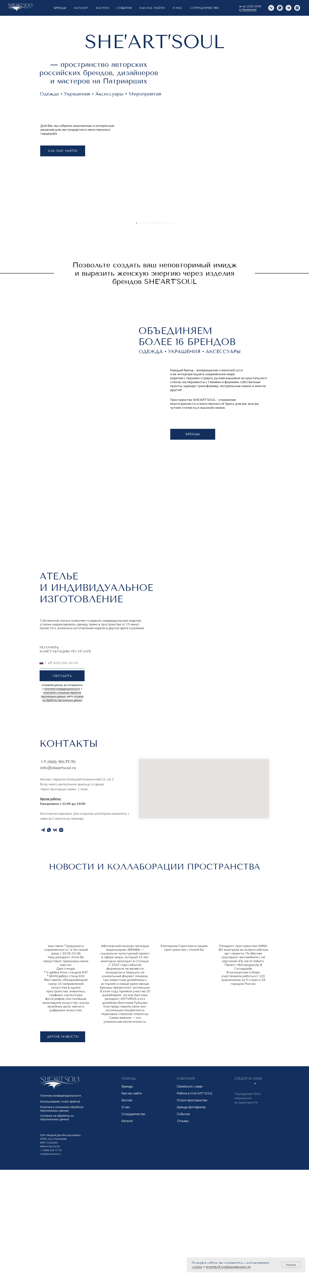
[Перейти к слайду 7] (153, 331)
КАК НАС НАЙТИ (152, 8)
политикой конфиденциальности (228, 1267)
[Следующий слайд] (210, 271)
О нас (126, 1215)
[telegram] (42, 938)
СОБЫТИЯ (124, 8)
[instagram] (297, 8)
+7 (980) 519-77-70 (57, 870)
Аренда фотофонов (191, 1215)
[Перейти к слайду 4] (144, 331)
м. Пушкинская (248, 9)
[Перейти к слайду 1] (136, 331)
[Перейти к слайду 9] (158, 331)
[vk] (55, 938)
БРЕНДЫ (60, 8)
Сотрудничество (204, 8)
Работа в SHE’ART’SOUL (195, 1201)
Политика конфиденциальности (60, 1204)
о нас (177, 8)
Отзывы (183, 1229)
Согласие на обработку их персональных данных (57, 1225)
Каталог (81, 8)
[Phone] (271, 8)
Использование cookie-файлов (60, 1210)
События (183, 1222)
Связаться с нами (189, 1195)
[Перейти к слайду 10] (161, 331)
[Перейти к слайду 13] (169, 331)
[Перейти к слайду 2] (139, 331)
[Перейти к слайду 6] (150, 331)
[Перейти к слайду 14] (172, 331)
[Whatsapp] (280, 8)
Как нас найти (132, 1201)
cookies (197, 1267)
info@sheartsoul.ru (58, 876)
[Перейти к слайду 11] (164, 331)
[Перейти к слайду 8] (155, 331)
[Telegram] (288, 8)
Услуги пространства (192, 1208)
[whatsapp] (49, 938)
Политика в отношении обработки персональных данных (61, 1217)
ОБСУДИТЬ (62, 784)
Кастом (127, 1208)
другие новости (62, 1145)
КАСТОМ (102, 8)
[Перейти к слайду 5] (147, 331)
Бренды (127, 1195)
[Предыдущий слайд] (99, 271)
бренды (193, 542)
